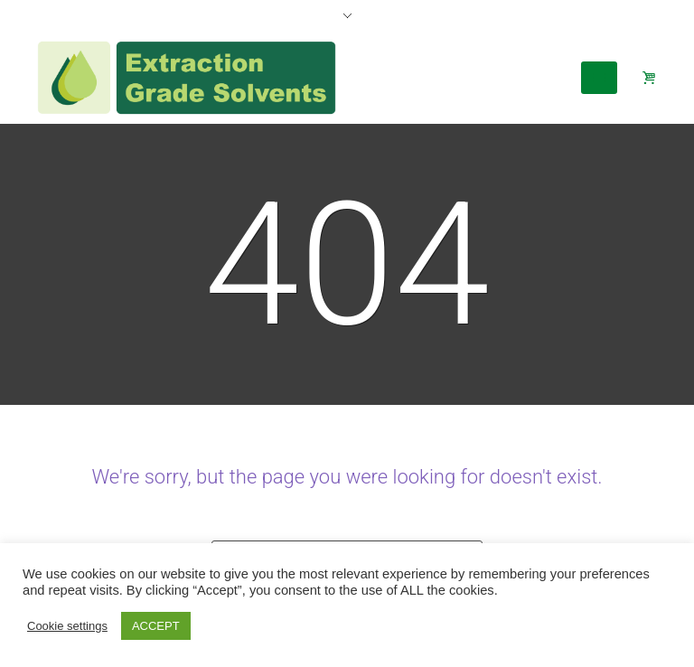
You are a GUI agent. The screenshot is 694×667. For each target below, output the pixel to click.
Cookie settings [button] (67, 626)
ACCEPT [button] (156, 626)
